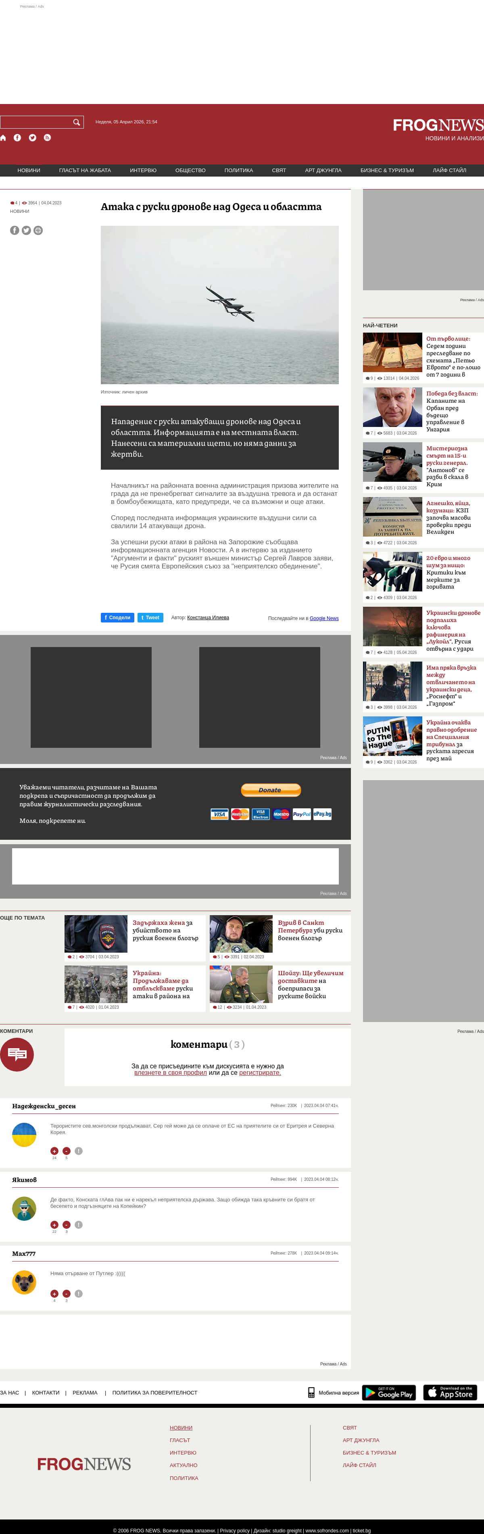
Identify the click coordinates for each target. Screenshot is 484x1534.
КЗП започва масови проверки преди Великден (448, 518)
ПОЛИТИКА (239, 170)
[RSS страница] (48, 138)
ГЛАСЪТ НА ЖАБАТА (85, 170)
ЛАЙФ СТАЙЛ (449, 170)
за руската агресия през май (451, 740)
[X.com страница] (33, 138)
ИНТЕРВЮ (143, 170)
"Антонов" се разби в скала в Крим (447, 466)
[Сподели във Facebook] (14, 230)
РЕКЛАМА (85, 1392)
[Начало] (3, 138)
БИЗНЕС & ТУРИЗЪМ (387, 170)
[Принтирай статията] (38, 230)
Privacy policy (235, 1531)
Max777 (23, 1253)
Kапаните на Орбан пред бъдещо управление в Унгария (452, 411)
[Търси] (78, 122)
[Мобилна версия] (333, 1392)
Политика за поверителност (155, 1392)
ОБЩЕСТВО (190, 170)
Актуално (184, 1465)
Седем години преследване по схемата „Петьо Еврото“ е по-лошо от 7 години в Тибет (453, 359)
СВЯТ (279, 170)
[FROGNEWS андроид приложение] (389, 1392)
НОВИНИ (29, 170)
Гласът (180, 1440)
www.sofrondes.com (327, 1531)
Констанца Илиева (208, 617)
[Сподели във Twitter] (26, 230)
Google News (324, 618)
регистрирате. (260, 1072)
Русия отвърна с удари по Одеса (453, 633)
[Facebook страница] (18, 138)
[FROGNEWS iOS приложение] (450, 1392)
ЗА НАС (9, 1392)
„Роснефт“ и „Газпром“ (451, 686)
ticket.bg (362, 1531)
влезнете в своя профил (170, 1072)
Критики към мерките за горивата (448, 572)
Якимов (24, 1179)
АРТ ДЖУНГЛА (323, 170)
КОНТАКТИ (46, 1392)
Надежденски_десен (44, 1106)
